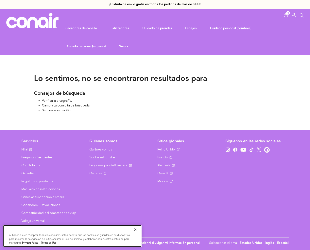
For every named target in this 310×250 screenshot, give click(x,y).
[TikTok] (251, 150)
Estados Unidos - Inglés (257, 243)
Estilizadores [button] (120, 28)
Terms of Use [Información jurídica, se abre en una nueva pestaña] (48, 242)
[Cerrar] (135, 229)
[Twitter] (259, 150)
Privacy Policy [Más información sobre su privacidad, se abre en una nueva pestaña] (30, 242)
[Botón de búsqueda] (301, 15)
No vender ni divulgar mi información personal (166, 243)
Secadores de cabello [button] (81, 28)
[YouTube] (243, 150)
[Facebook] (235, 150)
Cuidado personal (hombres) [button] (230, 28)
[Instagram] (227, 150)
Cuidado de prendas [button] (157, 28)
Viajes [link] (123, 46)
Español (283, 243)
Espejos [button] (191, 28)
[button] (286, 15)
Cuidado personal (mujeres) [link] (85, 46)
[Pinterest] (267, 150)
